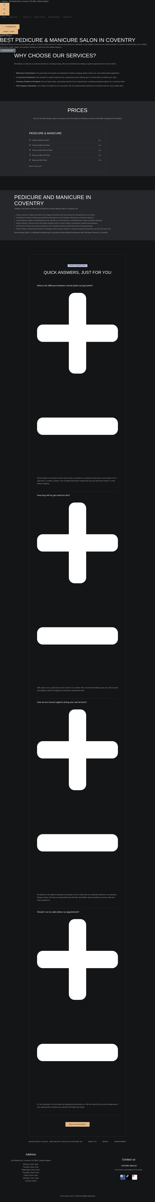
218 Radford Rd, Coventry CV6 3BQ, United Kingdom (31, 1161)
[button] (4, 5)
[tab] (77, 379)
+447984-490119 (129, 1166)
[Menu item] (4, 17)
